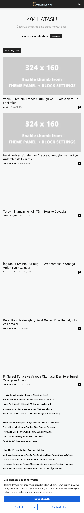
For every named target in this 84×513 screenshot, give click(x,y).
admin (6, 107)
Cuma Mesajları (10, 163)
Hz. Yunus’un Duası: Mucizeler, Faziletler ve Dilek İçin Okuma (32, 468)
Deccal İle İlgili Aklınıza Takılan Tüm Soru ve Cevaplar (29, 427)
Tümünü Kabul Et (42, 499)
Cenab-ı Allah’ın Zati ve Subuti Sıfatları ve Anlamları (29, 459)
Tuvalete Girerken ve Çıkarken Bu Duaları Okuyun (27, 431)
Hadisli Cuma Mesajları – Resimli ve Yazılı (23, 436)
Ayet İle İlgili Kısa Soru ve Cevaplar (20, 440)
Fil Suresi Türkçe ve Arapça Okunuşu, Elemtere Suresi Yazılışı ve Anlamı (38, 464)
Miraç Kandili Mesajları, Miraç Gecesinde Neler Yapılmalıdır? (31, 422)
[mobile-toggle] (5, 4)
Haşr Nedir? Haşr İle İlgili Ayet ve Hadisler (23, 450)
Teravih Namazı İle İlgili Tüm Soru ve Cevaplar (35, 211)
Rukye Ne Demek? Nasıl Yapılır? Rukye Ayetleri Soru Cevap (31, 413)
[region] (42, 494)
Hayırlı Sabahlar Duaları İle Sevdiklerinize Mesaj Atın (28, 399)
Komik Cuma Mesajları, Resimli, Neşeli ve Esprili (25, 395)
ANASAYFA (56, 36)
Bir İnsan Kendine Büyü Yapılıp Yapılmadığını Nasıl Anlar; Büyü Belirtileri (38, 454)
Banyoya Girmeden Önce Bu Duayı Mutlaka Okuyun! (28, 408)
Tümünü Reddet (59, 507)
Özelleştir (19, 507)
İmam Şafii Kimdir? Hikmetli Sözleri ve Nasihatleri (27, 404)
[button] (79, 4)
